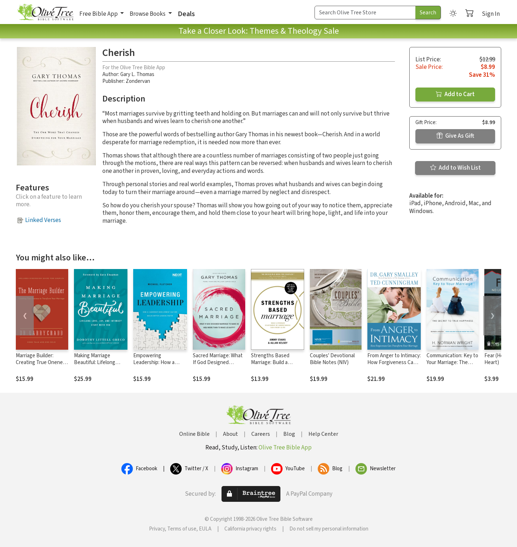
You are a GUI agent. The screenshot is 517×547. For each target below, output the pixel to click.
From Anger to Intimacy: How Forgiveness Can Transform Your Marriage (394, 366)
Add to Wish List (455, 168)
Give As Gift (455, 136)
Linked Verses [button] (43, 220)
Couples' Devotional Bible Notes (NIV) (332, 359)
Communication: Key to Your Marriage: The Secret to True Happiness (452, 366)
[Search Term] (365, 12)
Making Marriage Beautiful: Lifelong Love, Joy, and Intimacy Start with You (100, 366)
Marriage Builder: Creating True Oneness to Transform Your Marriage (42, 366)
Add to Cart (455, 94)
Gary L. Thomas (137, 74)
